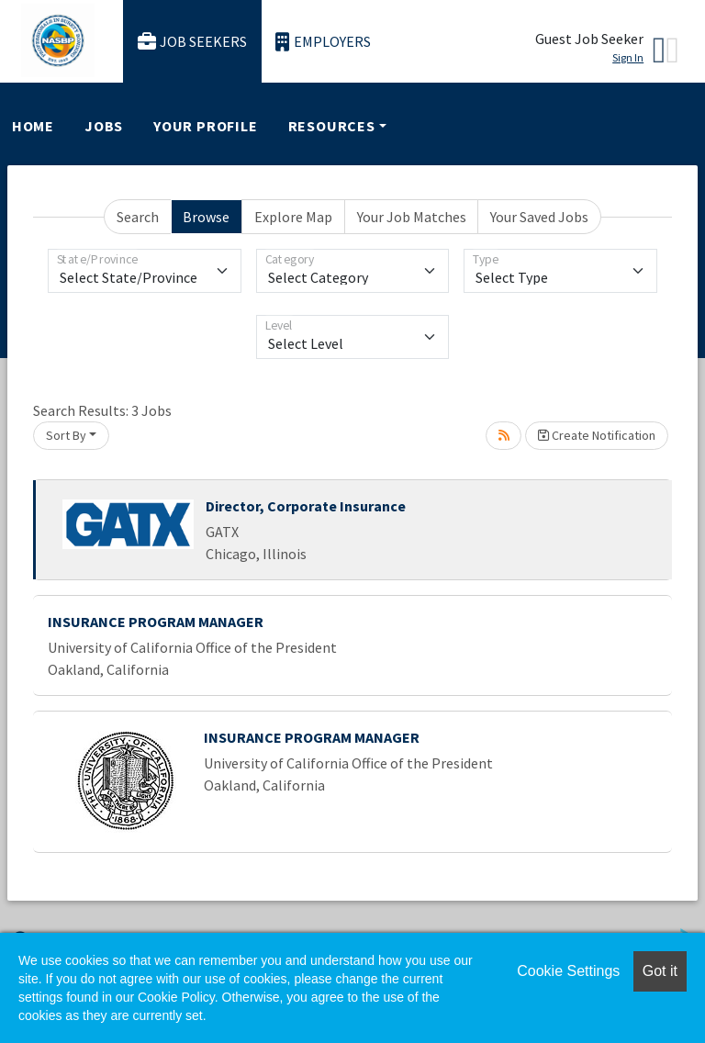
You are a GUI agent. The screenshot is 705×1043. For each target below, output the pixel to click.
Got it (660, 971)
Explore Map (293, 216)
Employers (323, 41)
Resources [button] (331, 126)
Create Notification (596, 435)
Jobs (103, 126)
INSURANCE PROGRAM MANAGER (155, 621)
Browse (206, 216)
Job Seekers (193, 41)
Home (33, 126)
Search (138, 216)
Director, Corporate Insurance (306, 506)
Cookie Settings (568, 971)
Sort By (66, 435)
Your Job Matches (411, 216)
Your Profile (205, 126)
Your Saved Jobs (539, 216)
